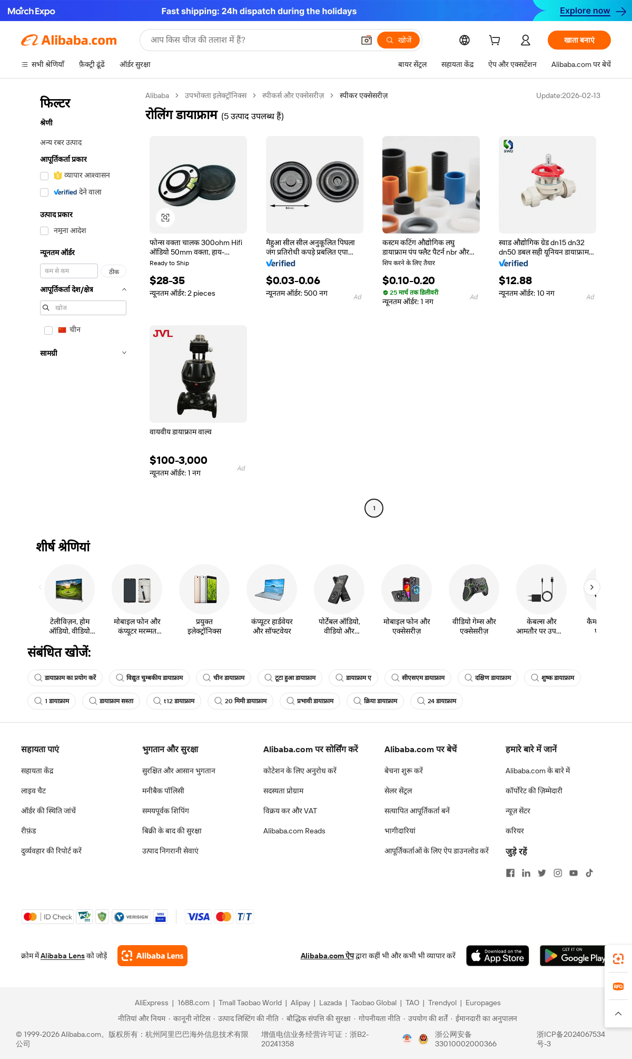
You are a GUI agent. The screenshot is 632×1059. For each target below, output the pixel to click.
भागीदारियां (400, 831)
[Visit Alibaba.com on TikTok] (589, 873)
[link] (618, 959)
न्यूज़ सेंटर (518, 811)
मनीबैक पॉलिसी (163, 790)
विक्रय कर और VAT (290, 811)
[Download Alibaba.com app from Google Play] (575, 955)
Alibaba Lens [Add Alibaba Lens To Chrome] (63, 955)
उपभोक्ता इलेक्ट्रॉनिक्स (215, 95)
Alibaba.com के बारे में (538, 770)
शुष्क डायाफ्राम (552, 678)
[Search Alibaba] (251, 40)
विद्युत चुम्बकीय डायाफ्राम (149, 678)
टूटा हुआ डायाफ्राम (289, 678)
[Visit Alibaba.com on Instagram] (557, 873)
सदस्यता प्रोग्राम (283, 790)
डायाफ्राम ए (353, 678)
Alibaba (157, 95)
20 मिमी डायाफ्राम (240, 701)
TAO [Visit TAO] (412, 1002)
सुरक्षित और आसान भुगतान (178, 770)
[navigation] (80, 303)
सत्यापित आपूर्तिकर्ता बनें (417, 811)
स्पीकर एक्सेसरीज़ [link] (364, 95)
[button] (366, 40)
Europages (483, 1002)
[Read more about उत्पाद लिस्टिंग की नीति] (246, 1018)
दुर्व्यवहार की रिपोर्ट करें (51, 851)
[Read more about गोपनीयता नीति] (377, 1018)
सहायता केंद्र (37, 770)
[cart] (497, 41)
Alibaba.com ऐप (327, 955)
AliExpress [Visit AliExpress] (152, 1002)
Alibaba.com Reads (294, 831)
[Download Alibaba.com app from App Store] (497, 955)
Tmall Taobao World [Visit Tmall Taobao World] (250, 1002)
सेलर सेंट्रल (398, 790)
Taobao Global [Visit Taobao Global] (374, 1002)
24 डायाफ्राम (436, 701)
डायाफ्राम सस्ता (111, 701)
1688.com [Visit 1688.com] (193, 1002)
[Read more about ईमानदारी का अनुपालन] (484, 1018)
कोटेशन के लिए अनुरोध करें (300, 770)
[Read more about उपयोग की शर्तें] (425, 1018)
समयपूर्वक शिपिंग (165, 811)
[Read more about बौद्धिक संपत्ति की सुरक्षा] (316, 1018)
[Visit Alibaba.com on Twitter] (542, 873)
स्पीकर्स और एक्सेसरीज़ (293, 95)
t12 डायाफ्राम (173, 701)
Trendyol (442, 1002)
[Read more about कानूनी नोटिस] (189, 1018)
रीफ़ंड (28, 831)
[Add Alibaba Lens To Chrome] (152, 955)
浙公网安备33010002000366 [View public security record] (466, 1039)
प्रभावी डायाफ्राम (310, 701)
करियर (515, 831)
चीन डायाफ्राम (223, 678)
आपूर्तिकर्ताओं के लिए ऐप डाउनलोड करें (436, 851)
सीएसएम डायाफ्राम (418, 678)
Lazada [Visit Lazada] (330, 1002)
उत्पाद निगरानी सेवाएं (170, 851)
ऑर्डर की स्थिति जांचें (48, 811)
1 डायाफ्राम (51, 701)
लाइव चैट (33, 790)
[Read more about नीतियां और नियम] (140, 1018)
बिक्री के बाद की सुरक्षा (172, 831)
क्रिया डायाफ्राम (375, 701)
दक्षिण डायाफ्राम (488, 678)
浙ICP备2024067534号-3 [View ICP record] (571, 1039)
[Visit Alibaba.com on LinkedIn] (526, 873)
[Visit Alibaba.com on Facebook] (510, 873)
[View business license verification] (407, 1039)
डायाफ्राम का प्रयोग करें (65, 678)
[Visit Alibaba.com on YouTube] (573, 873)
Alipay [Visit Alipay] (300, 1002)
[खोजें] (398, 40)
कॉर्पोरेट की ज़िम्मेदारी (534, 790)
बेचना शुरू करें (403, 770)
